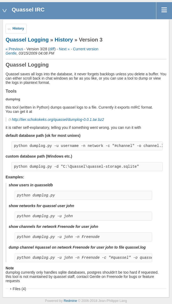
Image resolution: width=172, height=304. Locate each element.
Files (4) (19, 289)
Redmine (70, 301)
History (18, 28)
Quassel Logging (27, 40)
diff (51, 49)
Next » (64, 49)
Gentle (11, 53)
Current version (85, 49)
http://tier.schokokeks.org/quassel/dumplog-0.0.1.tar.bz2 (58, 119)
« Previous (14, 49)
